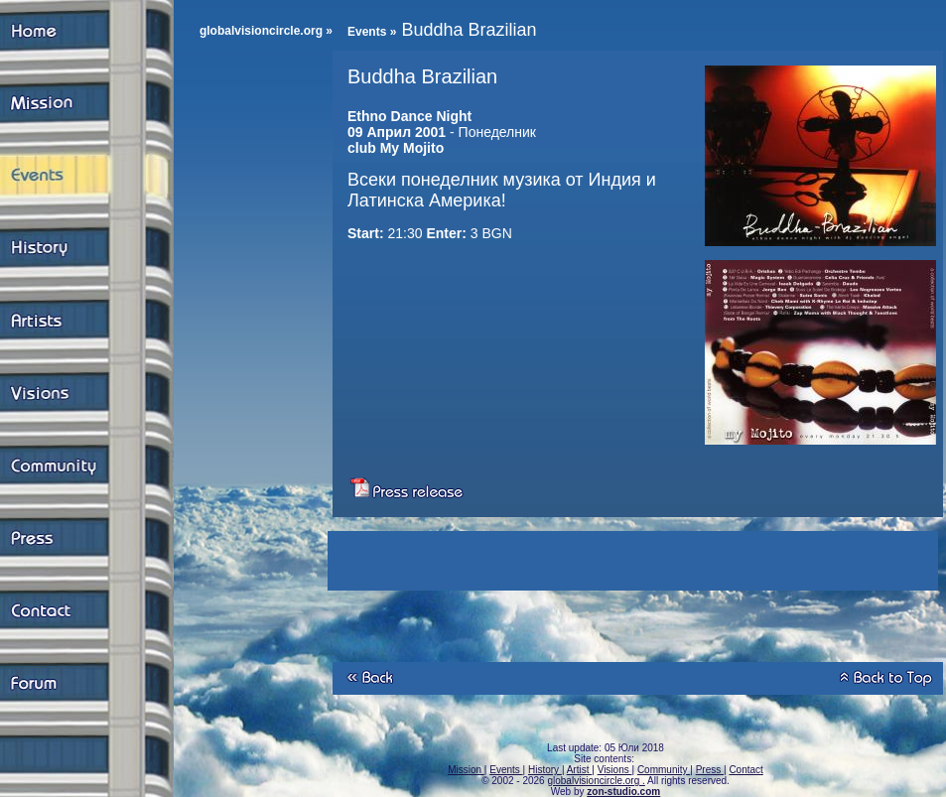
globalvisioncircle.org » (266, 31)
